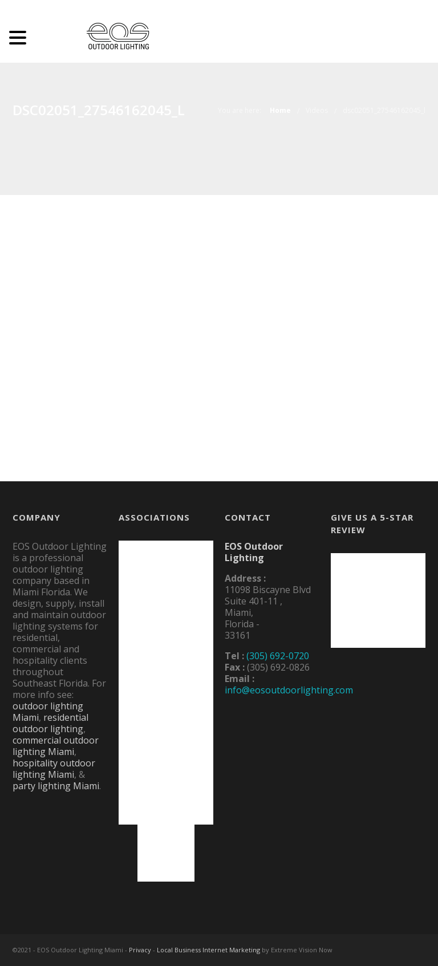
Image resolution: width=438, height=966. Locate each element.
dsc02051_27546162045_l (384, 110)
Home (280, 110)
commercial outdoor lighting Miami (56, 746)
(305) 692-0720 (277, 656)
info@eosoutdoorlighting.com (289, 690)
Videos (317, 110)
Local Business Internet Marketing (208, 949)
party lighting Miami (56, 786)
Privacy (140, 949)
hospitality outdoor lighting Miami (54, 769)
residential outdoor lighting (50, 723)
